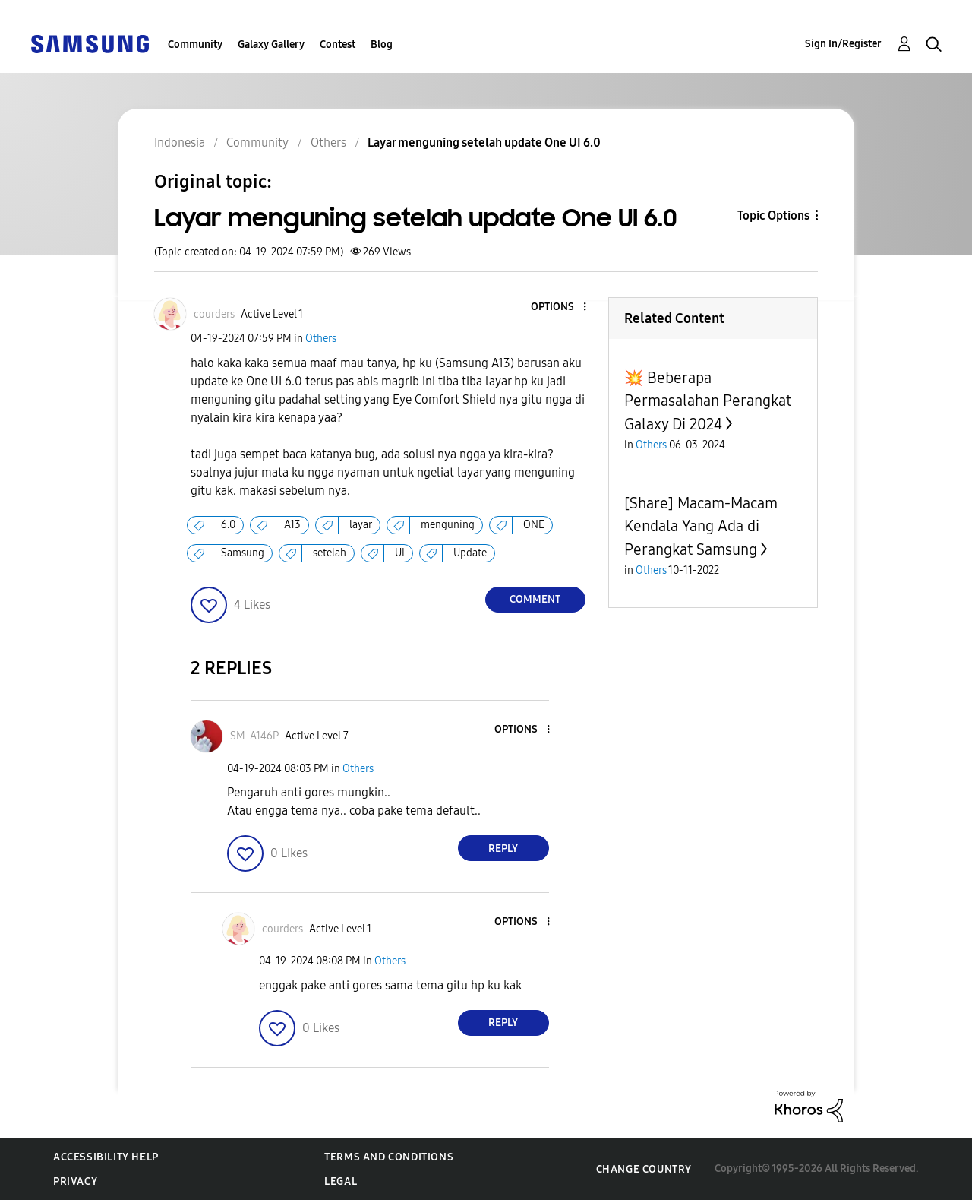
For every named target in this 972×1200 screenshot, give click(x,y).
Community (195, 44)
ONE (533, 524)
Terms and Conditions (388, 1157)
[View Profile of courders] (214, 314)
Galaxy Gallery (271, 44)
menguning (448, 524)
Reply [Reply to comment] (503, 848)
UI (400, 552)
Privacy (75, 1181)
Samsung (242, 552)
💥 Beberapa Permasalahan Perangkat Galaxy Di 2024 (707, 401)
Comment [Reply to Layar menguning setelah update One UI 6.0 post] (535, 599)
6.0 (228, 524)
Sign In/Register (843, 43)
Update (470, 552)
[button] (558, 307)
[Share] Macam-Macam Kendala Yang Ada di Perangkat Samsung (701, 526)
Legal (340, 1181)
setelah (329, 552)
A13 (292, 524)
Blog (382, 44)
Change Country (644, 1169)
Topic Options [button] (773, 215)
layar (360, 524)
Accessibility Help (106, 1157)
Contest (337, 44)
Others (320, 338)
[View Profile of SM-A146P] (254, 736)
